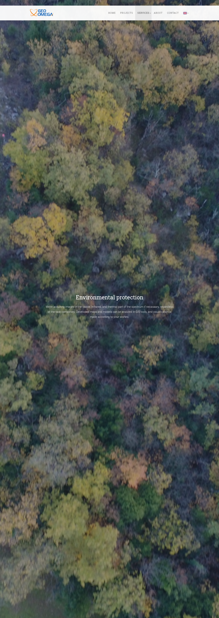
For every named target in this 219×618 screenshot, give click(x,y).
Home (112, 12)
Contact (173, 12)
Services (143, 12)
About (158, 12)
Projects (126, 12)
